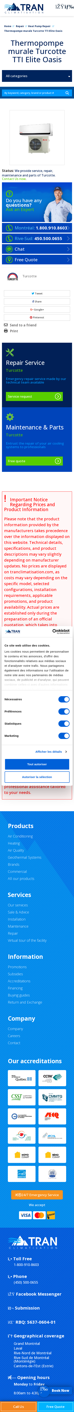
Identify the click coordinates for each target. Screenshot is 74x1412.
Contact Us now (14, 179)
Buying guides (19, 995)
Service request (20, 396)
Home (7, 26)
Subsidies (15, 974)
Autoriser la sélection (37, 777)
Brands (13, 864)
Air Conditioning (20, 836)
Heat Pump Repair (39, 26)
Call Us (18, 1406)
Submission (24, 1308)
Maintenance (18, 926)
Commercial (17, 871)
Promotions (17, 966)
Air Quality (16, 850)
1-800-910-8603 (26, 1264)
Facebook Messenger (34, 1294)
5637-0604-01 (32, 1322)
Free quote (16, 461)
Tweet (37, 293)
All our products (21, 878)
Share (37, 301)
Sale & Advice (18, 912)
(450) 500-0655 (26, 1282)
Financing (15, 988)
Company (15, 1028)
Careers (14, 1035)
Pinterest (37, 317)
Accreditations (19, 981)
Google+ (37, 309)
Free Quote (55, 1406)
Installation (17, 919)
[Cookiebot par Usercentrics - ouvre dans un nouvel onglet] (52, 631)
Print (14, 331)
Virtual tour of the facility (27, 940)
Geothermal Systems (24, 857)
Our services (18, 905)
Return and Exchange (25, 1002)
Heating (14, 843)
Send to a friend (23, 325)
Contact (14, 1042)
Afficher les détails (48, 751)
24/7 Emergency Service (37, 1195)
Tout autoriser (37, 764)
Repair (20, 26)
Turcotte (48, 175)
